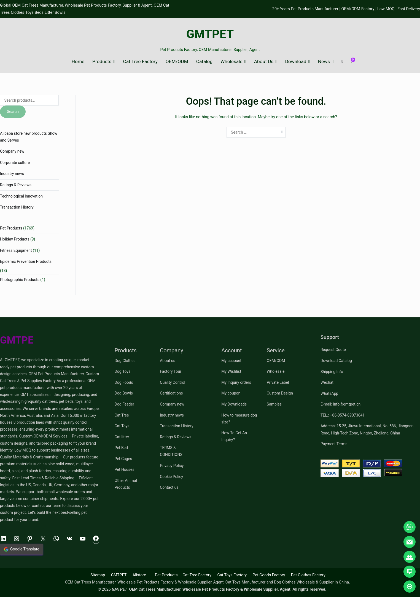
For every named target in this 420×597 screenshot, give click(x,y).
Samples (274, 404)
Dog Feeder (124, 404)
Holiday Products (14, 239)
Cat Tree (122, 415)
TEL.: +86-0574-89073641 (343, 415)
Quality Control (172, 382)
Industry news (12, 173)
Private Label (278, 382)
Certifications (171, 393)
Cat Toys (122, 426)
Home (78, 61)
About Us (263, 61)
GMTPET (210, 34)
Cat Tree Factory (140, 61)
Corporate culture (15, 162)
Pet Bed (121, 447)
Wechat (327, 382)
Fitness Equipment (16, 250)
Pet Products (11, 228)
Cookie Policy (171, 476)
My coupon (230, 393)
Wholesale (231, 61)
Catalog (204, 61)
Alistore (139, 575)
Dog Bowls (124, 393)
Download (295, 61)
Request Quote (333, 349)
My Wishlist (231, 371)
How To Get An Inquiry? (234, 436)
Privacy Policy (172, 465)
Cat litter (122, 437)
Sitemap (97, 575)
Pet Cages (123, 458)
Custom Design (280, 393)
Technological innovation (21, 196)
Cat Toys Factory (232, 575)
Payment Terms (334, 444)
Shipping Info (332, 371)
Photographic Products (19, 279)
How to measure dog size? (239, 418)
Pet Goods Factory (268, 575)
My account (231, 360)
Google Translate (21, 549)
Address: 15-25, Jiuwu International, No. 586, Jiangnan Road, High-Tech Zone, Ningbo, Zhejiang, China (367, 429)
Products (101, 61)
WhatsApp (329, 393)
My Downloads (234, 404)
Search (13, 111)
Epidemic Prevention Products (26, 261)
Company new (12, 151)
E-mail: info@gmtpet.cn (340, 404)
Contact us (169, 487)
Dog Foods (124, 382)
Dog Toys (123, 371)
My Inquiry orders (236, 382)
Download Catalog (336, 360)
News (324, 61)
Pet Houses (124, 469)
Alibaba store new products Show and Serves (28, 136)
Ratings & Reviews (15, 185)
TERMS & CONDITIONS (171, 451)
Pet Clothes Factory (308, 575)
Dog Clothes (125, 360)
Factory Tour (170, 371)
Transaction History (17, 207)
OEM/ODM (177, 61)
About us (167, 360)
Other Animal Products (126, 484)
